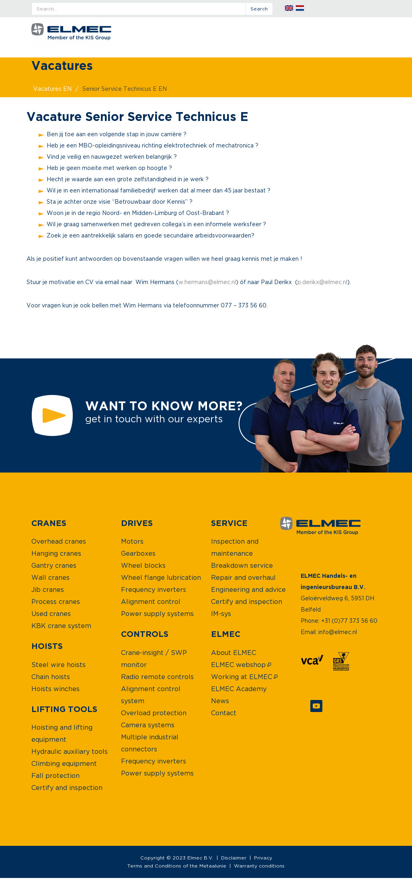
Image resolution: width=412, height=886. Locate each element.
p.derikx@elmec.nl (322, 282)
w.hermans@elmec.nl (207, 282)
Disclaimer (233, 857)
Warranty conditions (259, 865)
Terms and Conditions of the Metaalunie (176, 865)
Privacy (263, 857)
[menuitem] (48, 522)
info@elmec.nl (337, 632)
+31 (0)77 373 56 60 (349, 621)
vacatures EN (52, 89)
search (259, 8)
